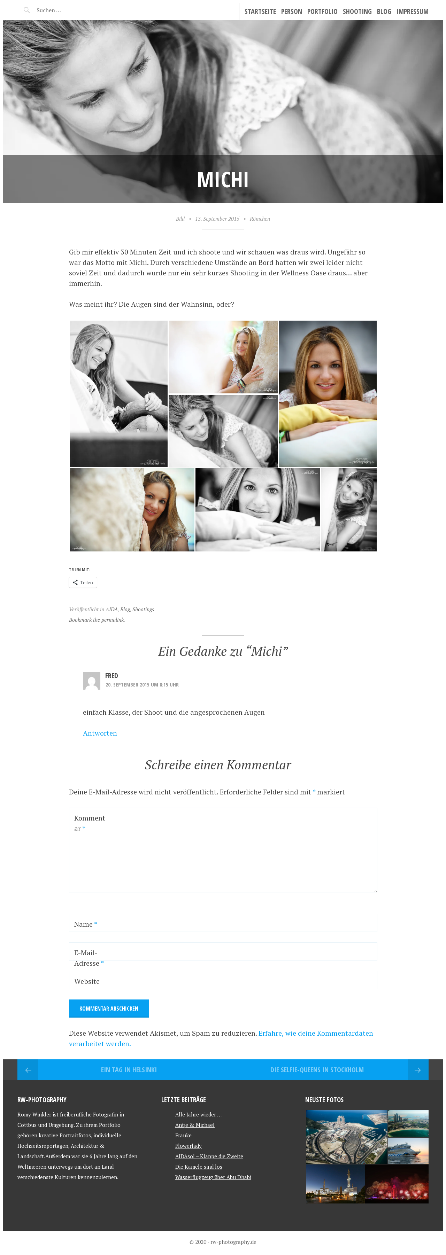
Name (85, 924)
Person (291, 11)
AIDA (112, 609)
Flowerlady (188, 1145)
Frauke (183, 1135)
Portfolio (322, 11)
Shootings (143, 609)
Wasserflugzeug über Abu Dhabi (213, 1177)
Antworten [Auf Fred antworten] (100, 733)
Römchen (260, 218)
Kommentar (89, 823)
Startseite (260, 11)
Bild (180, 218)
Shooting (357, 11)
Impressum (413, 11)
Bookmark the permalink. (97, 619)
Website (87, 981)
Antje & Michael (195, 1124)
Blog (384, 11)
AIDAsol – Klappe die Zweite (209, 1156)
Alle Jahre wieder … (198, 1114)
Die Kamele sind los (198, 1166)
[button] (118, 394)
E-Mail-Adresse (89, 958)
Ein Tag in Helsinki (129, 1069)
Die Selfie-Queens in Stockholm (317, 1069)
